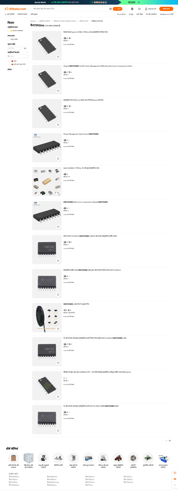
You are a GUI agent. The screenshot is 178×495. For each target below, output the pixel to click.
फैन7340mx (51, 479)
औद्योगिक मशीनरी (44, 21)
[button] (110, 8)
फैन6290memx (53, 482)
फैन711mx (89, 485)
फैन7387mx (89, 477)
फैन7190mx (89, 479)
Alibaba (33, 21)
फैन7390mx (128, 479)
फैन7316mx (13, 479)
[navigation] (17, 232)
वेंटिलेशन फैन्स (83, 21)
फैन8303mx (51, 485)
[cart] (140, 9)
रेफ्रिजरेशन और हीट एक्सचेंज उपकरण (65, 21)
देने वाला (72, 44)
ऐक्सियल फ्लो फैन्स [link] (97, 21)
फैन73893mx (52, 477)
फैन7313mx (13, 482)
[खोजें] (117, 9)
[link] (175, 473)
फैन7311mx (128, 477)
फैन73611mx (128, 482)
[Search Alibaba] (70, 9)
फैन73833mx (14, 485)
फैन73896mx (14, 477)
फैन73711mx (90, 482)
